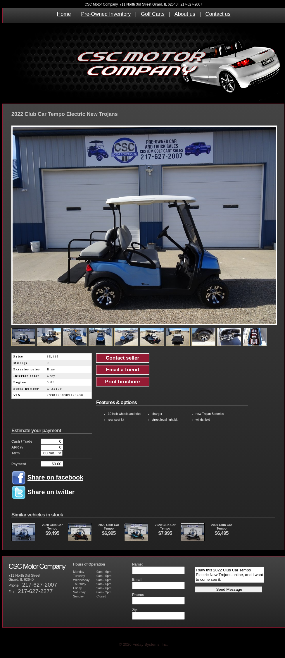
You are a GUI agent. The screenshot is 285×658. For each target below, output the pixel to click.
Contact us (217, 14)
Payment (18, 464)
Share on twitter (51, 492)
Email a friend (122, 369)
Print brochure (122, 381)
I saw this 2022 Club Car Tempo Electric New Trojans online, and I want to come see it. (229, 575)
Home (64, 14)
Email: (137, 580)
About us (185, 14)
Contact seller (122, 358)
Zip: (135, 610)
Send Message (228, 589)
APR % (17, 447)
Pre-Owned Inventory (106, 14)
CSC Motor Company (101, 4)
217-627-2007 (191, 4)
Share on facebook (55, 477)
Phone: (138, 595)
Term (15, 453)
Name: (137, 564)
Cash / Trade (21, 441)
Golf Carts (153, 14)
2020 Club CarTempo (37, 532)
